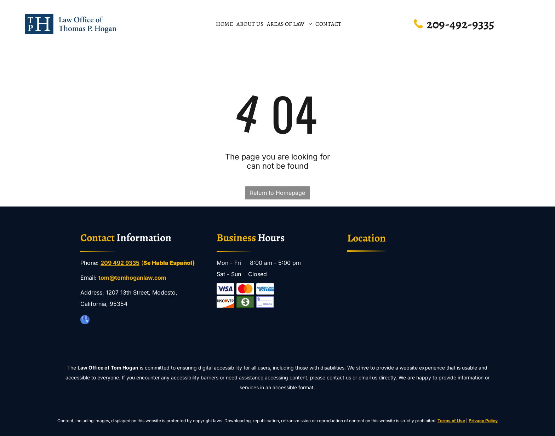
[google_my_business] (85, 320)
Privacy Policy (483, 420)
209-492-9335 (460, 24)
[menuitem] (224, 23)
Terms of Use (451, 420)
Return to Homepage (277, 192)
